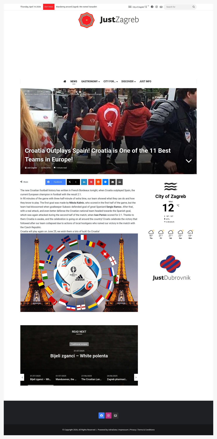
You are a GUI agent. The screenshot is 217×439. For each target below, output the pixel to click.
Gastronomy (89, 81)
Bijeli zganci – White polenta (79, 355)
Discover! (127, 81)
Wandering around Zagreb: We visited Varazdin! (76, 7)
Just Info (145, 81)
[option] (79, 355)
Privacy (133, 430)
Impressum (123, 430)
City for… (110, 81)
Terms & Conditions (146, 430)
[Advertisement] (108, 54)
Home (28, 94)
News (73, 81)
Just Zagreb (32, 168)
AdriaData (112, 430)
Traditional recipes (79, 344)
